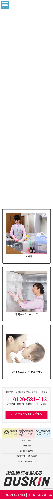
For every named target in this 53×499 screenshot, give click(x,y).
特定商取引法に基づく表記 (26, 456)
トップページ (26, 440)
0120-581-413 (13, 495)
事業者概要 (26, 445)
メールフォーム (40, 495)
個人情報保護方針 (26, 451)
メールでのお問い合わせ (26, 461)
